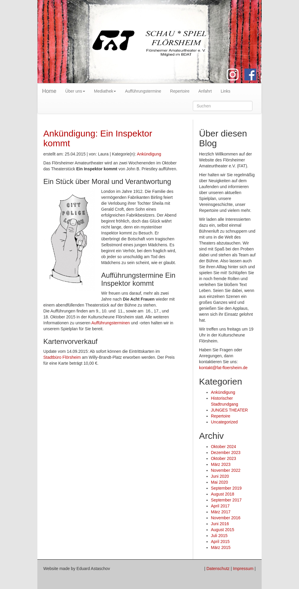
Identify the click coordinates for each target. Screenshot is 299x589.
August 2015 (222, 529)
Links (225, 91)
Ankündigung (149, 154)
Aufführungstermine (143, 91)
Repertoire (179, 91)
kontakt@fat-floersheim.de (223, 367)
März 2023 (220, 464)
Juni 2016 (220, 523)
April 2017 (220, 506)
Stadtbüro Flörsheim (62, 357)
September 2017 (226, 500)
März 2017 (220, 511)
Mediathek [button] (105, 91)
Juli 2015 (219, 535)
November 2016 (226, 517)
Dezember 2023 (226, 452)
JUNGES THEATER (229, 410)
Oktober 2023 (223, 458)
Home (49, 91)
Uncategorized (224, 422)
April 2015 (220, 541)
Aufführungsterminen (110, 322)
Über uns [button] (75, 91)
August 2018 (222, 494)
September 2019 (226, 488)
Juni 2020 (220, 476)
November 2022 (226, 470)
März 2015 (220, 547)
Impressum (243, 568)
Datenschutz (218, 568)
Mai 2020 (219, 482)
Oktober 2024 (223, 446)
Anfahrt (205, 91)
